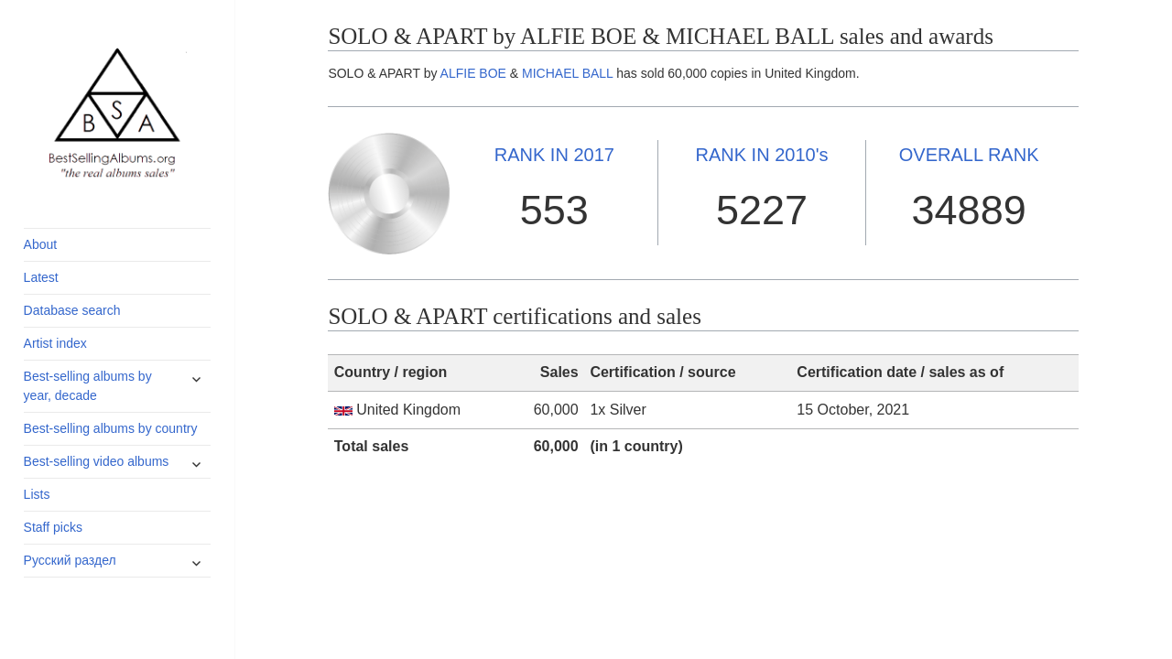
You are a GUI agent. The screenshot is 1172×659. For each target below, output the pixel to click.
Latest (41, 277)
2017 (554, 155)
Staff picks (53, 527)
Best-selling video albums (96, 461)
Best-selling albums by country (111, 428)
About (41, 244)
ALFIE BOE (473, 73)
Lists (37, 494)
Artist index (55, 343)
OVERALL (969, 155)
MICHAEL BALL (567, 73)
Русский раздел (70, 560)
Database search (72, 310)
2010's (761, 155)
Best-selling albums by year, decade (88, 386)
